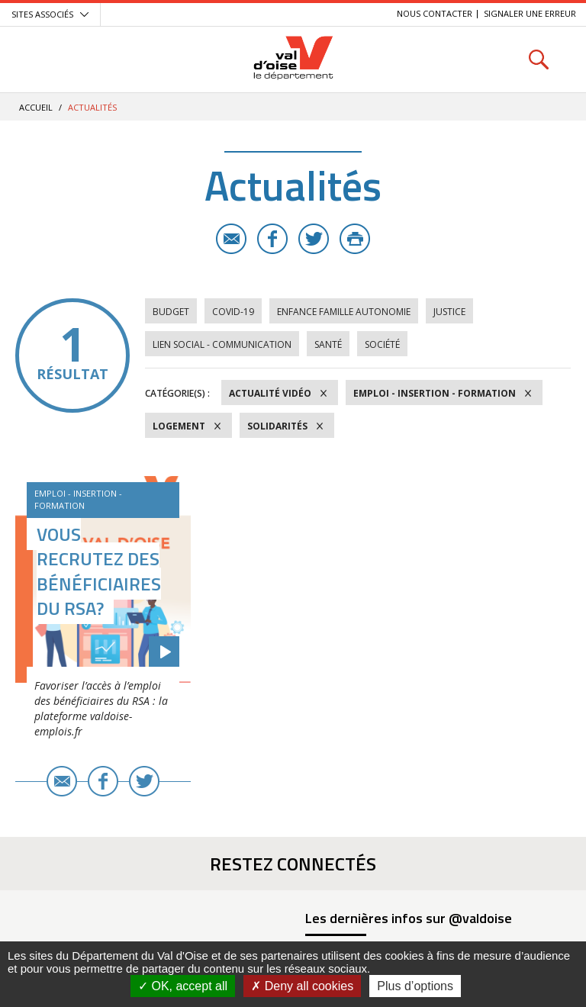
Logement (179, 426)
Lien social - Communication (222, 344)
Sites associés (42, 14)
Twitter (313, 239)
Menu (48, 59)
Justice (449, 311)
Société (382, 344)
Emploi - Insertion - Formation (434, 393)
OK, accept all (182, 986)
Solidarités (277, 426)
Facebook (272, 239)
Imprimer (355, 239)
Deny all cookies (302, 986)
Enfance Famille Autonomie (344, 311)
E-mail (231, 239)
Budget (171, 311)
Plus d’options (415, 986)
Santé (328, 344)
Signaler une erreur (530, 13)
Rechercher (538, 59)
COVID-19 (233, 311)
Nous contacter (434, 13)
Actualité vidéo (270, 393)
